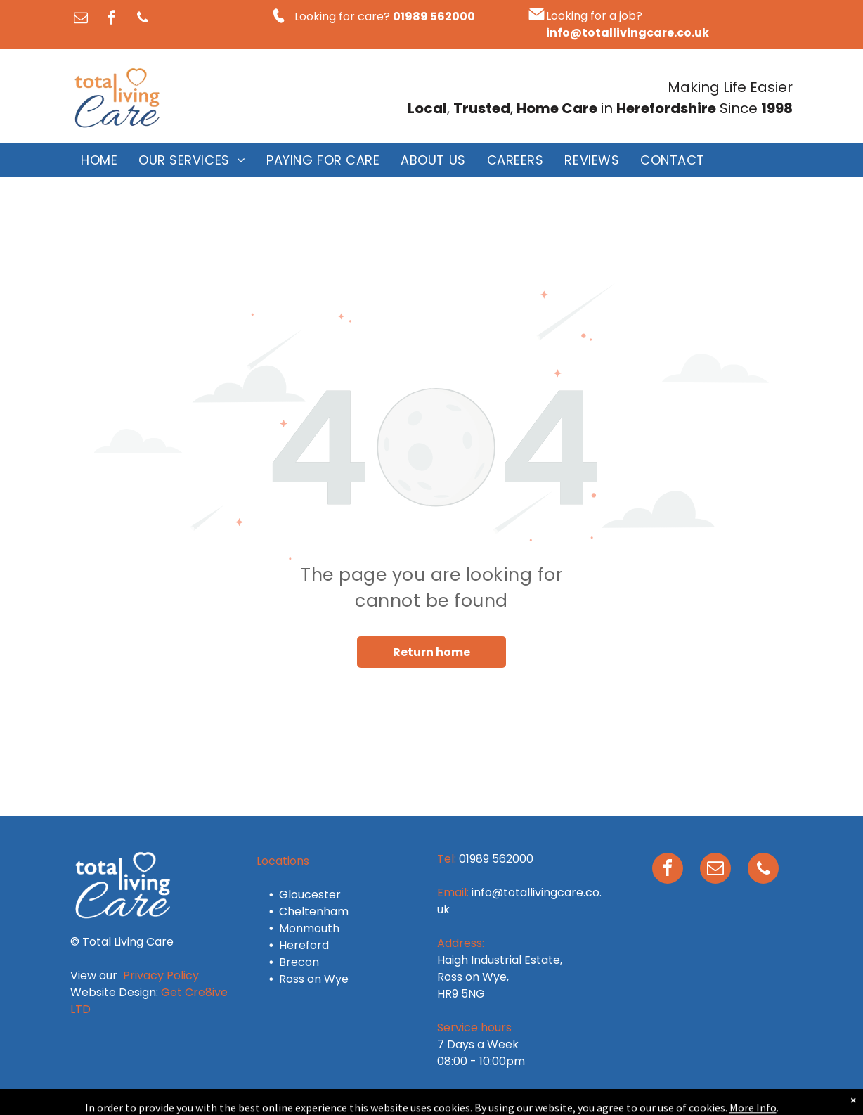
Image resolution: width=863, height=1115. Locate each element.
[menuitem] (99, 160)
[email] (80, 19)
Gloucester (310, 895)
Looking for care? (342, 16)
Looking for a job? (594, 16)
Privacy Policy (161, 975)
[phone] (142, 19)
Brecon (299, 962)
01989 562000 (496, 859)
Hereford (304, 945)
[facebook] (111, 19)
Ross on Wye (314, 979)
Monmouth (309, 928)
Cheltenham (314, 911)
